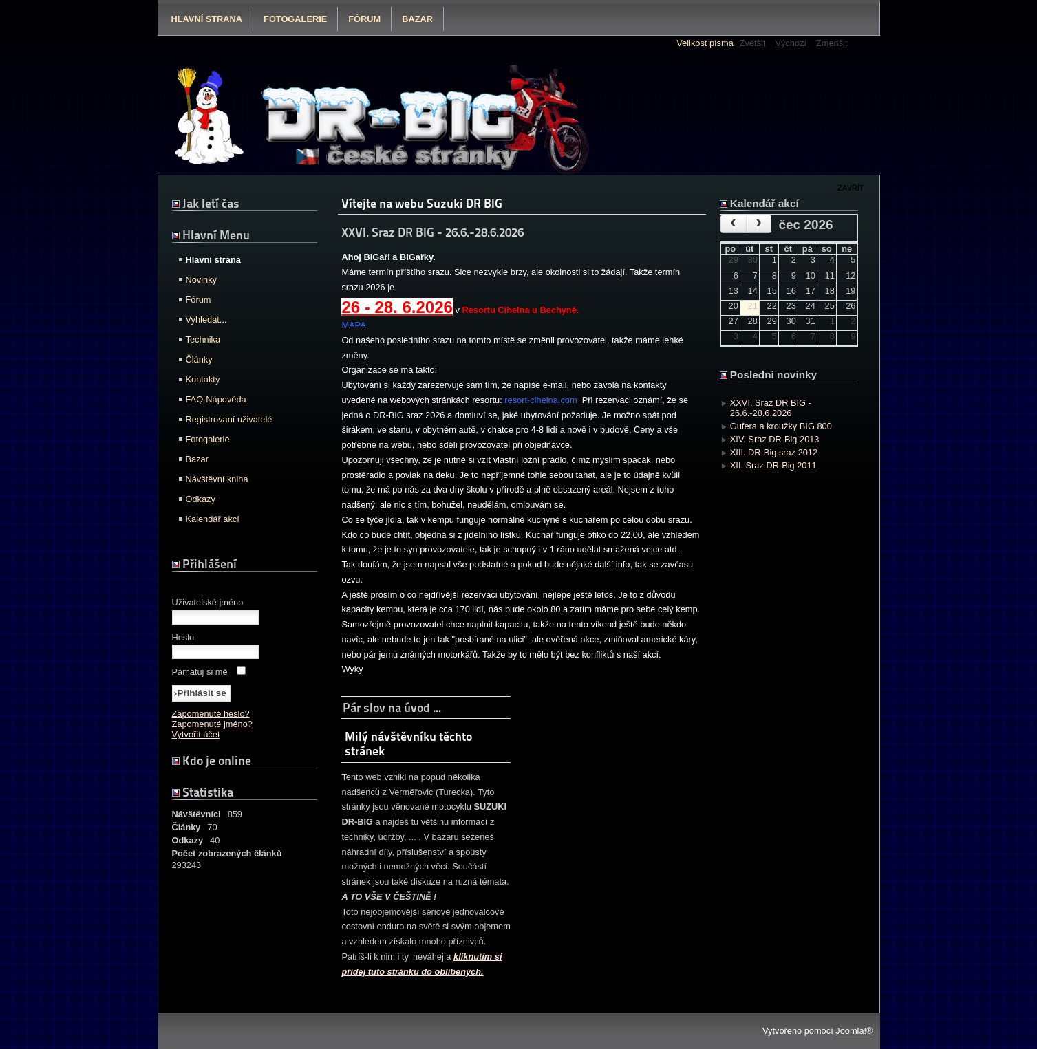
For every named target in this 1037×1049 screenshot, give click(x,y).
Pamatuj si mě (200, 672)
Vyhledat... (206, 319)
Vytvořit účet (196, 734)
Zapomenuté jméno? (212, 724)
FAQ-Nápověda (216, 399)
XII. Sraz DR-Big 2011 (773, 465)
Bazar (417, 19)
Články (199, 359)
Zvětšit (753, 43)
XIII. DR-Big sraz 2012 (773, 452)
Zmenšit (832, 43)
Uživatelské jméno (208, 602)
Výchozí (790, 43)
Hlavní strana (207, 19)
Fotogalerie (295, 19)
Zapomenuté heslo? (211, 714)
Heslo (183, 637)
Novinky (201, 279)
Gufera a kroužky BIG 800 (781, 426)
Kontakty (203, 379)
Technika (203, 339)
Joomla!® (854, 1031)
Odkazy (200, 499)
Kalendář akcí (212, 519)
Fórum (364, 19)
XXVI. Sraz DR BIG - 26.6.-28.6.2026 (770, 408)
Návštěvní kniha (217, 479)
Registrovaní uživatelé (229, 419)
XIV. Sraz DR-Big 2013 (775, 439)
